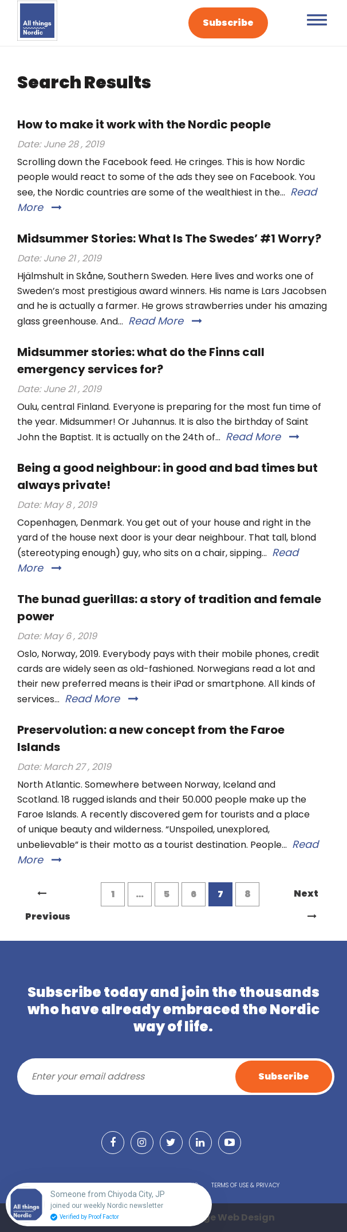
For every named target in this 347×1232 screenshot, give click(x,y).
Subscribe (228, 22)
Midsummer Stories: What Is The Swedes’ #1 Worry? (169, 238)
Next (306, 896)
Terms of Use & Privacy (245, 1185)
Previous (47, 897)
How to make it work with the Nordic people (144, 124)
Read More (165, 321)
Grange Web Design (227, 1217)
